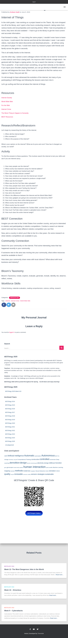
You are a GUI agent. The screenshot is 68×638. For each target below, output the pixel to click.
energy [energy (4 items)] (46, 463)
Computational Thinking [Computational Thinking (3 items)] (24, 459)
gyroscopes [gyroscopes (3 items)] (10, 467)
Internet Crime (6, 109)
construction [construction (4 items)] (35, 459)
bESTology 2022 (10, 430)
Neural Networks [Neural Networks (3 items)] (40, 471)
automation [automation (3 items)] (38, 456)
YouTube (34, 629)
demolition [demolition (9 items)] (15, 463)
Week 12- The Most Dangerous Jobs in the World (24, 569)
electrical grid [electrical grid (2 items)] (34, 463)
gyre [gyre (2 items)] (5, 467)
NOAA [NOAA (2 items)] (47, 471)
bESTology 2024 (10, 437)
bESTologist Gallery (34, 513)
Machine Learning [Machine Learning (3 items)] (58, 467)
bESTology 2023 (10, 434)
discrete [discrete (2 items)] (29, 463)
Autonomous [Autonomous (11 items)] (48, 455)
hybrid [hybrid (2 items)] (47, 467)
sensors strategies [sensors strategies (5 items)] (38, 474)
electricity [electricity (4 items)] (40, 463)
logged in (12, 332)
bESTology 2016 (10, 408)
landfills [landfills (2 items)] (50, 467)
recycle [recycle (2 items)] (12, 474)
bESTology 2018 (10, 416)
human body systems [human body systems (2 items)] (18, 467)
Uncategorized (9, 445)
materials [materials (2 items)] (12, 471)
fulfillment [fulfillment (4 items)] (52, 463)
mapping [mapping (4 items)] (7, 471)
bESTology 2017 (10, 412)
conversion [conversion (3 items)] (53, 459)
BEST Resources (7, 117)
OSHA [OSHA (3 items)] (58, 471)
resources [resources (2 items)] (25, 474)
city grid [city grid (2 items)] (15, 459)
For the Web (5, 105)
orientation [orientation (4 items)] (52, 471)
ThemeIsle (41, 633)
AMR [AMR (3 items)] (5, 456)
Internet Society (6, 97)
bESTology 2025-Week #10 (13, 391)
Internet (7, 301)
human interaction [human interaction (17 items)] (34, 466)
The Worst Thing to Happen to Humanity (15, 113)
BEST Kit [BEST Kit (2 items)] (57, 456)
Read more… (60, 574)
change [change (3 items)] (6, 459)
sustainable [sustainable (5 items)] (49, 474)
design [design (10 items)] (23, 462)
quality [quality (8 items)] (7, 474)
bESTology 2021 (10, 427)
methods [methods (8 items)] (19, 471)
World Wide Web (7, 101)
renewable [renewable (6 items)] (18, 474)
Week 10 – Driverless (12, 590)
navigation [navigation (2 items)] (33, 471)
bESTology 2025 (10, 441)
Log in (34, 2)
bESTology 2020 (10, 423)
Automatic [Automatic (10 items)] (29, 455)
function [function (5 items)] (59, 463)
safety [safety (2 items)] (29, 474)
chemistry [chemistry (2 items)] (11, 459)
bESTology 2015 (10, 405)
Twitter (37, 629)
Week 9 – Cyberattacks (13, 611)
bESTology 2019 (14, 297)
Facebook (30, 629)
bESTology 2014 (10, 401)
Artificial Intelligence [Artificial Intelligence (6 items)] (15, 456)
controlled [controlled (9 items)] (44, 459)
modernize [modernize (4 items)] (26, 471)
